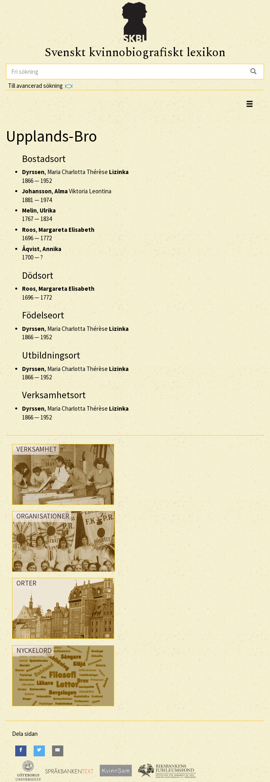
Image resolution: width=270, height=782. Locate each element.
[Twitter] (39, 751)
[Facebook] (20, 751)
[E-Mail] (57, 751)
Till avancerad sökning (40, 85)
